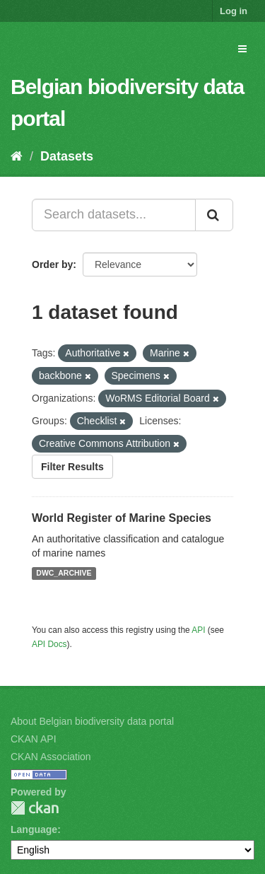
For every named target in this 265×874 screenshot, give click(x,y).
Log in (233, 11)
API (198, 630)
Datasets (66, 156)
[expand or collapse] (242, 49)
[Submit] (214, 215)
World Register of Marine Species (121, 518)
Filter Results (72, 466)
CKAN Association (51, 756)
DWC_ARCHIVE (63, 573)
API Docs (49, 644)
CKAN (35, 807)
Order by (52, 264)
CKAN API (34, 739)
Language (34, 829)
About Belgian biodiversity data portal (92, 721)
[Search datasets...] (114, 215)
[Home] (17, 156)
